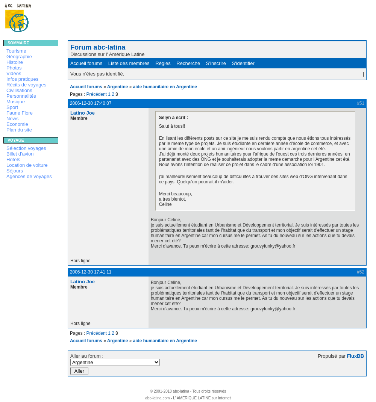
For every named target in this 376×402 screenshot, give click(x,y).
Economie (17, 124)
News (12, 118)
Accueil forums (86, 63)
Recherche (188, 63)
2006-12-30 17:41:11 (91, 272)
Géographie (19, 56)
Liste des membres (129, 63)
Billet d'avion (20, 154)
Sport (12, 107)
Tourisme (16, 51)
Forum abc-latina (98, 47)
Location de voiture (27, 165)
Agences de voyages (29, 176)
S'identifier (243, 63)
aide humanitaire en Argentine (165, 86)
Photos (13, 68)
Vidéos (13, 73)
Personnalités (21, 96)
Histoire (14, 62)
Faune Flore (19, 113)
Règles (162, 63)
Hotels (13, 159)
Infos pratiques (22, 79)
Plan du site (19, 130)
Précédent (96, 94)
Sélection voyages (26, 148)
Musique (15, 101)
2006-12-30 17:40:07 (91, 103)
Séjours (14, 171)
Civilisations (19, 90)
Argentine (117, 86)
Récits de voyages (26, 85)
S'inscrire (216, 63)
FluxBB (355, 356)
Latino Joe (82, 113)
